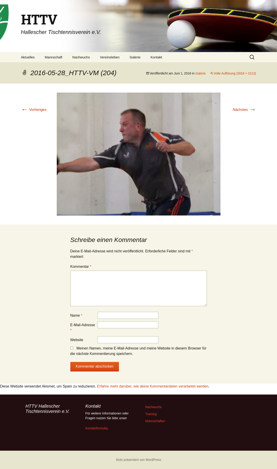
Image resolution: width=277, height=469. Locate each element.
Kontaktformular (96, 428)
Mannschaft (53, 57)
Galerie (135, 57)
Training (151, 414)
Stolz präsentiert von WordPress (138, 460)
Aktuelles (28, 57)
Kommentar (80, 266)
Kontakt (156, 57)
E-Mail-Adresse (82, 327)
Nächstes (244, 110)
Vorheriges (34, 110)
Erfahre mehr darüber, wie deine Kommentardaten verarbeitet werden (152, 386)
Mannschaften (155, 421)
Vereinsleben (110, 57)
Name (76, 315)
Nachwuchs (81, 57)
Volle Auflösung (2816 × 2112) (235, 73)
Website (76, 340)
